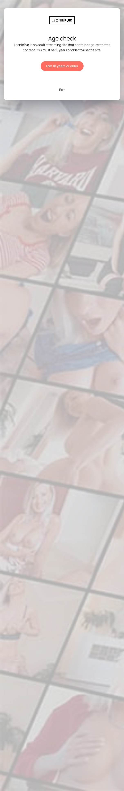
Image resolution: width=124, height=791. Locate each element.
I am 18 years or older (62, 66)
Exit (62, 89)
